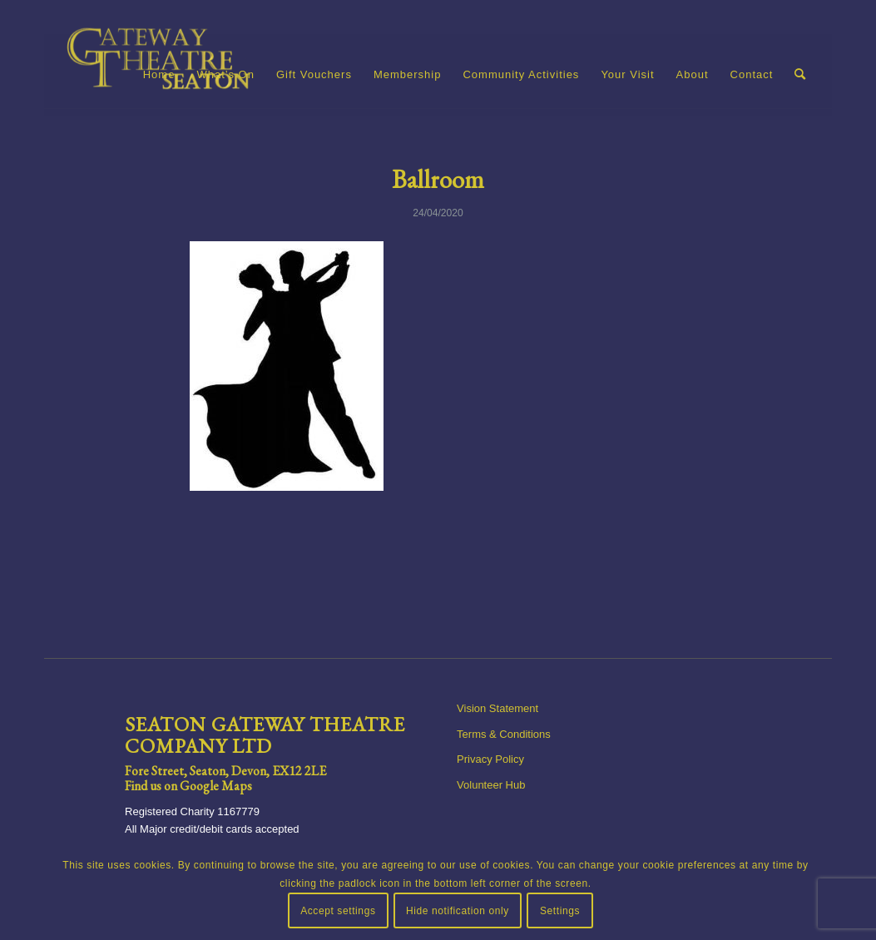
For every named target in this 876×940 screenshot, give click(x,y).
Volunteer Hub (491, 785)
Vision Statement (497, 708)
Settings (560, 911)
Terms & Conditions (504, 734)
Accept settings (337, 911)
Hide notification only (457, 911)
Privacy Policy (490, 759)
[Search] (800, 74)
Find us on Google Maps (188, 785)
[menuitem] (159, 74)
